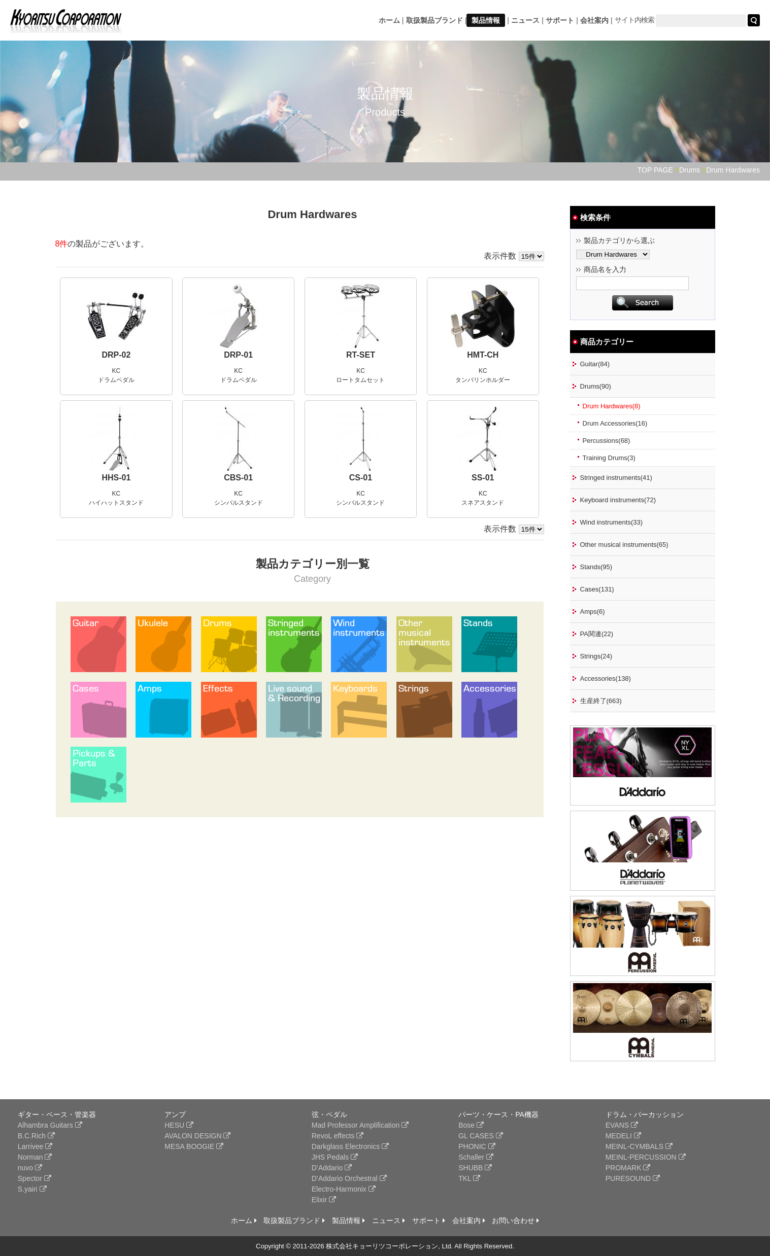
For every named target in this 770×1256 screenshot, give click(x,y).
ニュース (525, 20)
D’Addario (332, 1168)
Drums (689, 170)
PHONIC (476, 1146)
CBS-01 (238, 477)
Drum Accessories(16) (615, 423)
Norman (35, 1157)
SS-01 (483, 477)
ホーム (389, 20)
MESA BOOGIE (193, 1146)
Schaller (475, 1157)
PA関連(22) (597, 634)
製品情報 (486, 20)
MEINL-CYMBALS (639, 1146)
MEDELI (623, 1136)
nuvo (30, 1168)
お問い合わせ (515, 1220)
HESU (178, 1125)
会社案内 (594, 20)
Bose (471, 1125)
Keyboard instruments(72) (618, 500)
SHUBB (475, 1168)
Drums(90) (595, 386)
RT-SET (360, 355)
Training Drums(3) (609, 458)
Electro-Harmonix (344, 1189)
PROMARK (628, 1168)
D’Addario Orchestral (349, 1178)
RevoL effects (338, 1136)
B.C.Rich (36, 1136)
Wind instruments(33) (611, 522)
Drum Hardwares (733, 170)
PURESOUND (633, 1178)
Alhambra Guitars (50, 1125)
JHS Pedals (335, 1157)
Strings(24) (596, 656)
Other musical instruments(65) (624, 544)
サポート (560, 20)
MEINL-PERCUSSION (646, 1157)
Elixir (324, 1200)
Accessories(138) (605, 678)
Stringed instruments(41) (616, 477)
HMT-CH (482, 355)
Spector (34, 1178)
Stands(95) (596, 567)
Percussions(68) (606, 440)
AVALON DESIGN (197, 1136)
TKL (469, 1178)
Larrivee (35, 1146)
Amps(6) (592, 611)
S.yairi (32, 1189)
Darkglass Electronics (350, 1146)
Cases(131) (597, 589)
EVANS (622, 1125)
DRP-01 (238, 355)
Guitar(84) (595, 364)
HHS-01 (116, 477)
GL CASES (480, 1136)
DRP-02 (116, 355)
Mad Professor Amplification (360, 1125)
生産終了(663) (601, 700)
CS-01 (360, 477)
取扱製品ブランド (434, 20)
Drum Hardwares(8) (612, 406)
